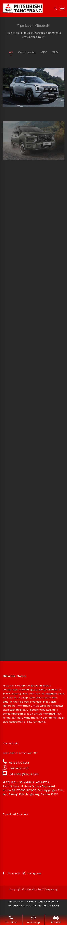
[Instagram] (31, 873)
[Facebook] (11, 873)
